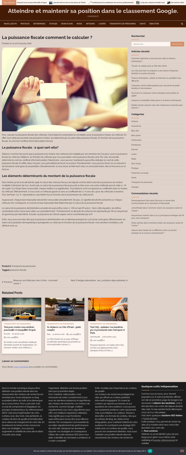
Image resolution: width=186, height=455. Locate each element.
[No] (182, 451)
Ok (150, 451)
